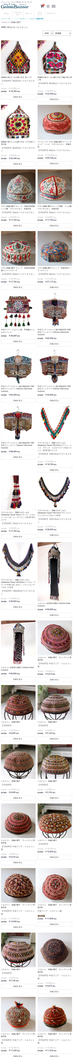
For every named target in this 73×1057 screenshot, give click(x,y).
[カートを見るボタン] (42, 6)
